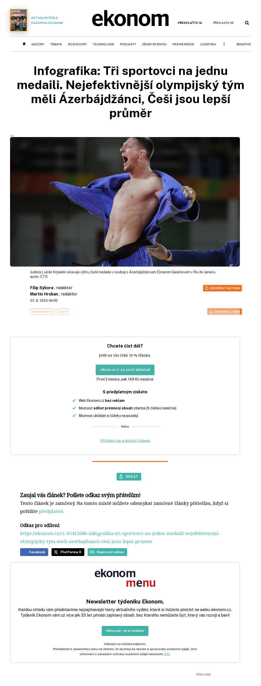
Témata (56, 44)
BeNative (244, 44)
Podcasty (128, 44)
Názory (38, 44)
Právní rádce (183, 44)
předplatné (51, 511)
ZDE (167, 654)
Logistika (208, 44)
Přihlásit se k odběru (125, 631)
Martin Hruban (44, 294)
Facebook (37, 552)
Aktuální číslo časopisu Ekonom (36, 20)
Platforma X (71, 552)
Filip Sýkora (41, 287)
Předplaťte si (190, 23)
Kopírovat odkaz (110, 552)
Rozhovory (77, 44)
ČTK (44, 277)
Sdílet (132, 477)
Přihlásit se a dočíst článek (125, 440)
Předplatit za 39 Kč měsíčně (125, 370)
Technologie (103, 44)
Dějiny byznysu (154, 44)
